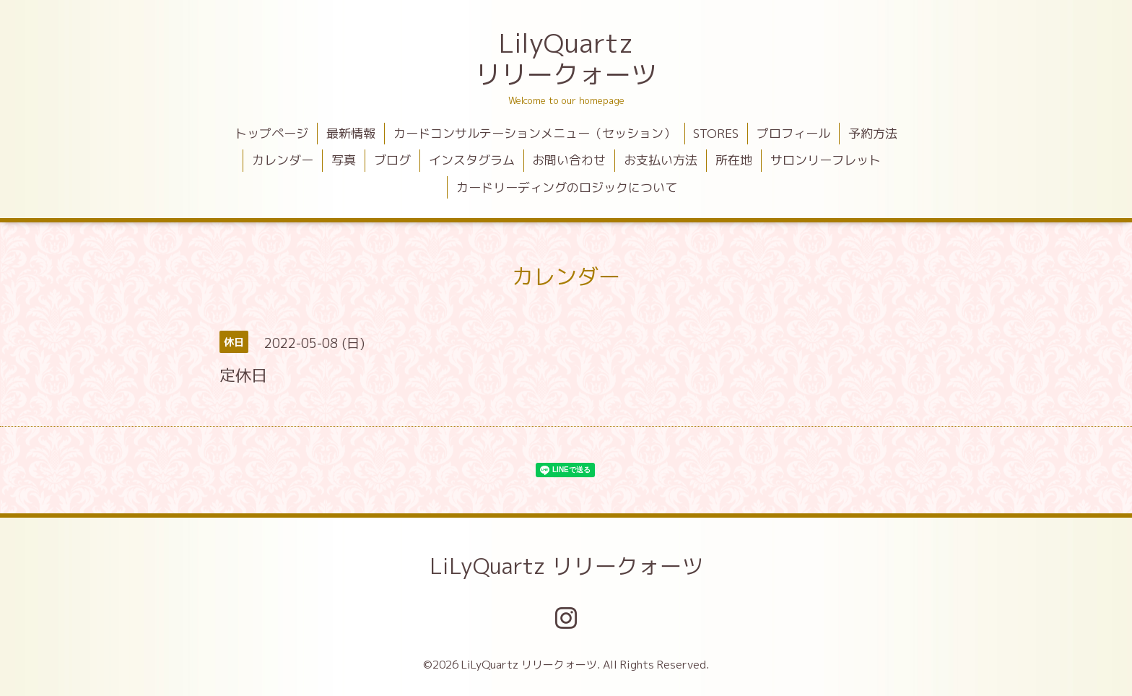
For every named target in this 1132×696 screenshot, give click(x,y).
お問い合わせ (569, 160)
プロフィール (793, 133)
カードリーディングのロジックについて (566, 187)
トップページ (271, 133)
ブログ (392, 160)
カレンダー (282, 160)
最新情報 (350, 133)
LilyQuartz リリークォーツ (566, 58)
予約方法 (872, 133)
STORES (716, 133)
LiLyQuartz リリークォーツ (566, 566)
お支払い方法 (660, 160)
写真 (343, 160)
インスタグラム (472, 160)
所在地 (733, 160)
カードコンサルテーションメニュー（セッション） (534, 133)
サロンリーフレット (825, 160)
